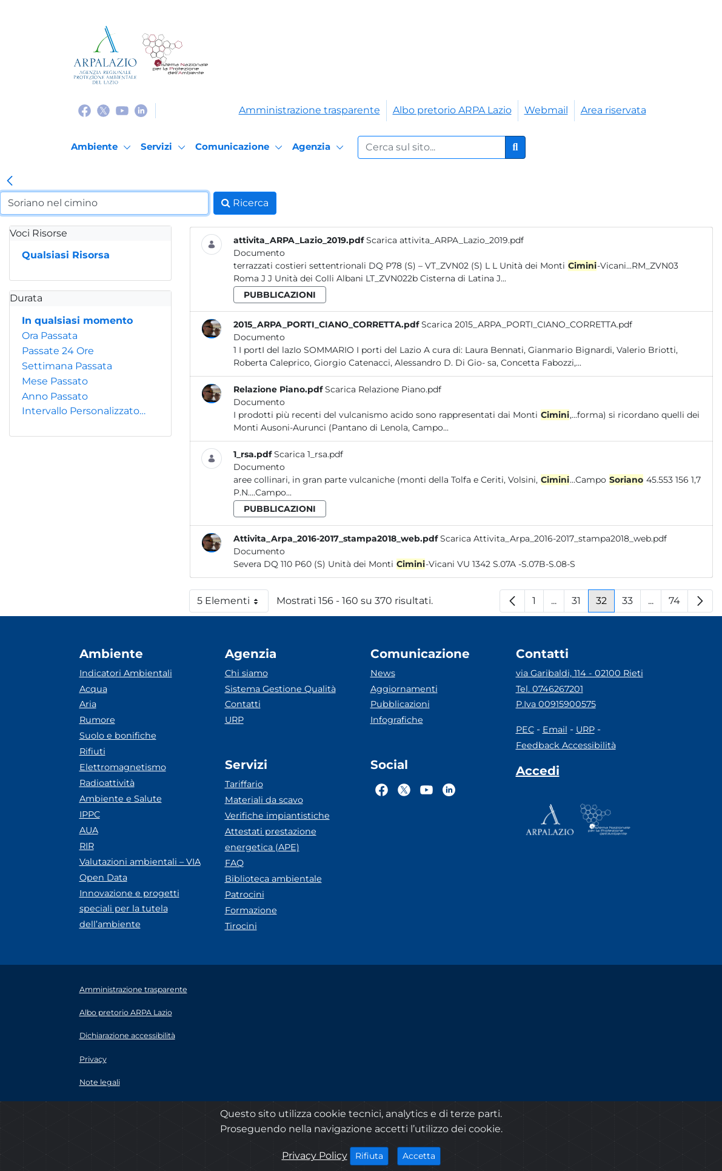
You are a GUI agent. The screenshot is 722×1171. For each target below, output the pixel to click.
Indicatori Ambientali (125, 673)
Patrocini (244, 894)
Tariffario (244, 784)
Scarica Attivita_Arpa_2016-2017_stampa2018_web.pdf (553, 538)
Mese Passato (55, 381)
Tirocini (241, 926)
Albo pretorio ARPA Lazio (452, 110)
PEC (525, 729)
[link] (9, 182)
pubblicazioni (280, 294)
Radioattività (107, 782)
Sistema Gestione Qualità (280, 688)
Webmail (546, 110)
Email (555, 729)
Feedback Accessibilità (566, 745)
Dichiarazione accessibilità (127, 1035)
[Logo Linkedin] (141, 110)
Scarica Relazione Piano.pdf (383, 389)
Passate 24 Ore (58, 351)
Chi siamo (246, 673)
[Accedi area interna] (538, 773)
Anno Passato (55, 396)
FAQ (234, 862)
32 (605, 603)
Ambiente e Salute (120, 798)
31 (580, 603)
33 (631, 603)
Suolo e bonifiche (117, 735)
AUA (88, 830)
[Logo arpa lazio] (105, 54)
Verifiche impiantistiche (277, 815)
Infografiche (396, 719)
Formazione (251, 910)
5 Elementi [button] (233, 603)
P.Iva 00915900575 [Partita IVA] (556, 704)
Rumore (97, 719)
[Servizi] (165, 147)
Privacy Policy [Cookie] (314, 1155)
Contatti (243, 704)
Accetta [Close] (422, 1155)
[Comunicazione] (241, 147)
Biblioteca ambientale (273, 878)
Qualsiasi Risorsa (66, 255)
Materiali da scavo (264, 799)
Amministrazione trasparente (309, 110)
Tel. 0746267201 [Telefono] (549, 688)
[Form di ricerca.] (432, 147)
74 (678, 603)
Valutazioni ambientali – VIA (140, 861)
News (382, 673)
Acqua (93, 688)
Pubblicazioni (400, 704)
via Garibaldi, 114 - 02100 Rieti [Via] (579, 673)
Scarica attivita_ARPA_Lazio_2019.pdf (445, 240)
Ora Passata (50, 335)
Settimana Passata (67, 366)
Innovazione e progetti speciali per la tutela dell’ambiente (129, 909)
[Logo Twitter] (103, 110)
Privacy (93, 1059)
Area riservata (613, 110)
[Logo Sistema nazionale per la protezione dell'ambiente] (175, 54)
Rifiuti (92, 751)
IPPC (89, 814)
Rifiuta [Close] (372, 1155)
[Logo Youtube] (122, 110)
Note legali (99, 1082)
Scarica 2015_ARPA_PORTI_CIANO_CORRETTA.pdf (526, 324)
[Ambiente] (102, 147)
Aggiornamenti (404, 688)
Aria (87, 704)
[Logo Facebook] (84, 110)
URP (234, 719)
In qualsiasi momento (77, 320)
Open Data (103, 877)
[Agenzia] (320, 147)
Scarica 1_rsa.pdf (308, 454)
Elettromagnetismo (122, 767)
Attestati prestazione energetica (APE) (270, 839)
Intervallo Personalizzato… (83, 411)
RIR (86, 846)
